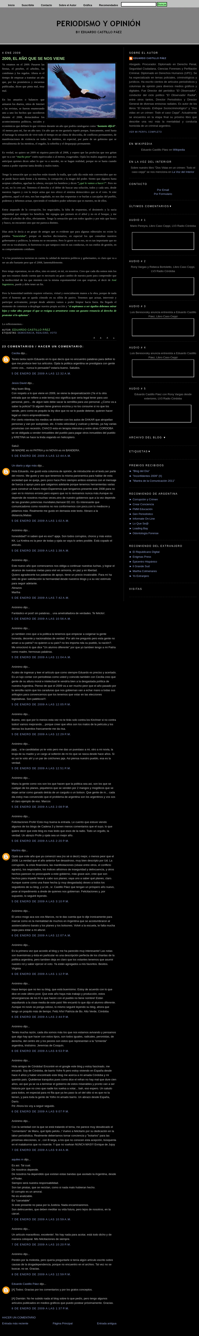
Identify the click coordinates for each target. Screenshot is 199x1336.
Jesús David (19, 383)
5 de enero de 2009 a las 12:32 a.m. (41, 373)
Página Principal (63, 1323)
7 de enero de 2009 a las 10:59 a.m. (41, 1219)
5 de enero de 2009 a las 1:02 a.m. (40, 520)
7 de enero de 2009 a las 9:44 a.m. (40, 1150)
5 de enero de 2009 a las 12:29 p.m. (41, 734)
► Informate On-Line (142, 518)
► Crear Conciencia (141, 504)
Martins (16, 850)
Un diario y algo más (24, 465)
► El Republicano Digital (144, 551)
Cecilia (16, 353)
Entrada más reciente (15, 1323)
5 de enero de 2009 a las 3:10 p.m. (40, 901)
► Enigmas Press (140, 556)
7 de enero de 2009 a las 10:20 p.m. (41, 1244)
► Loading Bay (138, 528)
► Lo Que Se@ (139, 523)
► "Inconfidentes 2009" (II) (145, 475)
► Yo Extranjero (139, 576)
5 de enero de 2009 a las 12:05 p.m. (41, 704)
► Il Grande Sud (139, 566)
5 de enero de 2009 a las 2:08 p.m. (40, 806)
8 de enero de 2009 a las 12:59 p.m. (41, 1274)
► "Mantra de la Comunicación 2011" (152, 480)
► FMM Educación (140, 509)
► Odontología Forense (144, 533)
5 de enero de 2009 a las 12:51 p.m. (41, 768)
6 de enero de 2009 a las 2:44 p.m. (40, 1016)
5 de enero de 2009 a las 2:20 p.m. (40, 840)
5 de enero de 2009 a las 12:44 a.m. (41, 455)
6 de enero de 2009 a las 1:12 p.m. (40, 974)
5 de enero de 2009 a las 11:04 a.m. (41, 657)
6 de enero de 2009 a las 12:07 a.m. (41, 935)
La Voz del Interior (183, 171)
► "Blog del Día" (139, 471)
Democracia (26, 333)
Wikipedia (179, 149)
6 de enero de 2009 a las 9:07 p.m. (40, 1111)
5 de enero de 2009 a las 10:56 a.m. (41, 618)
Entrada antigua (106, 1323)
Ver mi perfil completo (145, 132)
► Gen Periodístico (141, 514)
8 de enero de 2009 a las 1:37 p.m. (40, 1308)
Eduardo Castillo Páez (25, 1283)
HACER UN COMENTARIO (19, 1317)
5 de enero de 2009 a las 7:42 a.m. (40, 597)
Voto (53, 333)
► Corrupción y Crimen (143, 499)
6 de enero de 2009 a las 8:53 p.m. (40, 1051)
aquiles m (17, 1159)
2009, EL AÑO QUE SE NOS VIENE (33, 58)
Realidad (42, 333)
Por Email (163, 189)
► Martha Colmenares (143, 571)
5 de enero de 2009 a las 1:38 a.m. (40, 550)
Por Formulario (163, 193)
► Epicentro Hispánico (143, 561)
